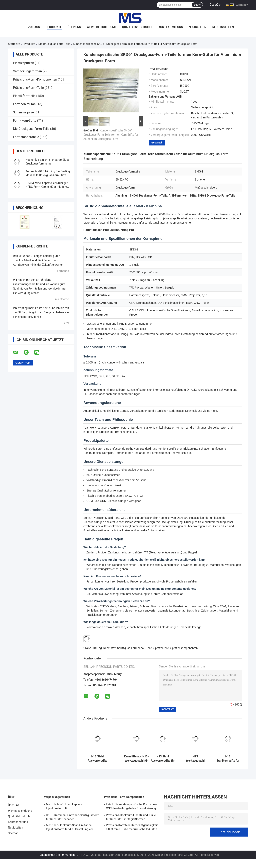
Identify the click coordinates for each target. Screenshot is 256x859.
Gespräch (215, 4)
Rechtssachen (223, 27)
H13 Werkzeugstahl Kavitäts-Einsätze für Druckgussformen (195, 758)
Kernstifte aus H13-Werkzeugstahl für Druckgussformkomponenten (136, 758)
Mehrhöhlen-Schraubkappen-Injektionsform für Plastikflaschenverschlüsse (64, 807)
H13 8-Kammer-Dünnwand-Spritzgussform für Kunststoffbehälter (72, 817)
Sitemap (13, 833)
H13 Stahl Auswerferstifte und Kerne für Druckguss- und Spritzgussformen (97, 758)
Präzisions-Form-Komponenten (35, 79)
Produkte (54, 27)
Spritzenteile (161, 648)
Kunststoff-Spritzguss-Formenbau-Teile (127, 648)
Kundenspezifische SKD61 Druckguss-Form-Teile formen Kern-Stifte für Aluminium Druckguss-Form (110, 134)
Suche (197, 4)
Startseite (14, 43)
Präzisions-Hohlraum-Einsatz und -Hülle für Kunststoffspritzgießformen (131, 817)
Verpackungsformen (27, 71)
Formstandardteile (26, 137)
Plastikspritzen (23, 63)
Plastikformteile (24, 96)
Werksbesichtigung (101, 27)
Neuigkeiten (197, 27)
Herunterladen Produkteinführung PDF (109, 229)
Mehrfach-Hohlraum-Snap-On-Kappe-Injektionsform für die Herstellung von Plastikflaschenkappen (70, 828)
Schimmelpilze (23, 112)
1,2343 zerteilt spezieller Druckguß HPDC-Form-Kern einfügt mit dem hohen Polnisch (46, 186)
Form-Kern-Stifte (24, 120)
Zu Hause (34, 27)
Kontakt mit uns (170, 27)
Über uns (74, 27)
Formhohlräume (24, 104)
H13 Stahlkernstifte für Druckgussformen (227, 758)
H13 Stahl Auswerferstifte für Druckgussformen (163, 758)
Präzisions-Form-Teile (28, 88)
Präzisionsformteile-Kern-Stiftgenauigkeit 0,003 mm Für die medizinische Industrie (132, 827)
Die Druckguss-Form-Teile (54, 43)
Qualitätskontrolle (137, 27)
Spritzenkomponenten (184, 648)
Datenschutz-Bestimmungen (57, 854)
